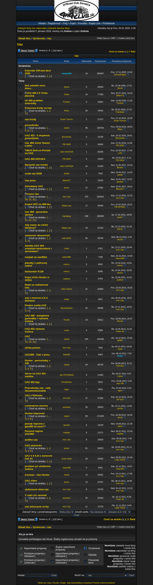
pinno (66, 188)
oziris (66, 248)
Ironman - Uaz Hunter (37, 474)
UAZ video (31, 480)
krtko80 (66, 354)
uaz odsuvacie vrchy (37, 506)
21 (26, 220)
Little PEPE (120, 460)
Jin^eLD (66, 398)
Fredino (66, 102)
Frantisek (120, 112)
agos (66, 389)
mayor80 (67, 468)
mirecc (67, 264)
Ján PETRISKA (67, 375)
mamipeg (66, 216)
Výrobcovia (39, 38)
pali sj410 (66, 238)
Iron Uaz (67, 196)
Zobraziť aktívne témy (59, 28)
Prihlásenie (109, 23)
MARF (120, 340)
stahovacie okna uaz (37, 489)
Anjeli (73, 23)
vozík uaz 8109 (33, 173)
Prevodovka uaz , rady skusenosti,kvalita (38, 389)
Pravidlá (82, 23)
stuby (66, 299)
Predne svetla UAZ (35, 305)
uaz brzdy (30, 119)
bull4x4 (120, 280)
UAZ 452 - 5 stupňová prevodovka (37, 137)
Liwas (120, 376)
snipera (66, 279)
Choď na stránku (116, 52)
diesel (66, 87)
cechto (120, 239)
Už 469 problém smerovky (34, 102)
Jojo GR (120, 383)
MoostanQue (67, 308)
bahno (120, 229)
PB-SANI (66, 144)
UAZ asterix (66, 289)
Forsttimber (66, 382)
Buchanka (66, 137)
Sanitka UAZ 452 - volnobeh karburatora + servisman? (38, 248)
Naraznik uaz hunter (36, 164)
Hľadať (42, 23)
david (66, 128)
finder (120, 356)
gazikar (120, 182)
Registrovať (54, 23)
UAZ (27, 336)
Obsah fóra (24, 38)
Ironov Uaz (32, 194)
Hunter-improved (35, 413)
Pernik (67, 320)
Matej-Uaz (66, 205)
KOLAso (120, 366)
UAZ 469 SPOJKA (35, 159)
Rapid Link (94, 23)
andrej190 (66, 73)
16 (34, 342)
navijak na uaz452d (36, 257)
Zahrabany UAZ (34, 186)
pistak (66, 173)
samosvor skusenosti (37, 235)
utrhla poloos (32, 347)
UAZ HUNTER (66, 152)
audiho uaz (31, 439)
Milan (120, 129)
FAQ (65, 23)
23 (34, 220)
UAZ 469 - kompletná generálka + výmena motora (37, 318)
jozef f (120, 217)
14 (26, 342)
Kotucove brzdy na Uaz (38, 108)
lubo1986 (66, 257)
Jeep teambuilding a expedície (79, 583)
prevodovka (32, 125)
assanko (66, 407)
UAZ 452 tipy (32, 382)
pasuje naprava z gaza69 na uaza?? (35, 425)
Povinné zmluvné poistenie (104, 583)
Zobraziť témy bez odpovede (32, 28)
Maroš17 (67, 180)
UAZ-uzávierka (33, 445)
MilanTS (120, 95)
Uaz (49, 38)
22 (30, 220)
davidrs (66, 425)
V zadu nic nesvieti (36, 495)
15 (30, 342)
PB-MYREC (120, 207)
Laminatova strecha (36, 405)
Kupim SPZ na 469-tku (38, 204)
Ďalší (133, 52)
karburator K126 (34, 271)
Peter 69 (120, 331)
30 (26, 199)
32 (34, 199)
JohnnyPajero (120, 74)
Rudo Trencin (67, 119)
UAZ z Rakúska (34, 395)
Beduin (120, 167)
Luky (120, 153)
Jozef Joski (67, 459)
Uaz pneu (30, 180)
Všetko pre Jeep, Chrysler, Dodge (52, 583)
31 (30, 199)
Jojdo (120, 349)
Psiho (66, 94)
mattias (66, 432)
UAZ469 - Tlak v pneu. (37, 354)
